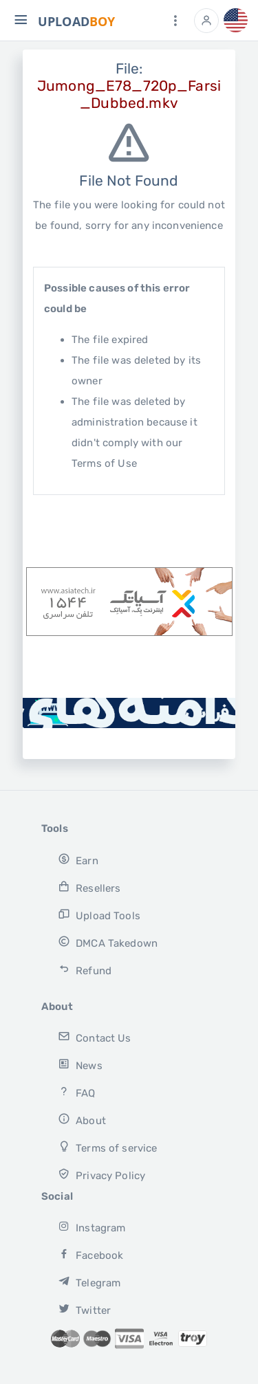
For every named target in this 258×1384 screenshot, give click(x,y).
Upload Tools (99, 915)
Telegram (89, 1282)
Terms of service (107, 1147)
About (81, 1119)
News (80, 1064)
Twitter (84, 1309)
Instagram (91, 1227)
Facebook (90, 1254)
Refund (84, 970)
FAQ (76, 1092)
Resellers (89, 887)
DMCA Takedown (108, 942)
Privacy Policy (101, 1174)
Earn (78, 860)
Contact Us (94, 1037)
